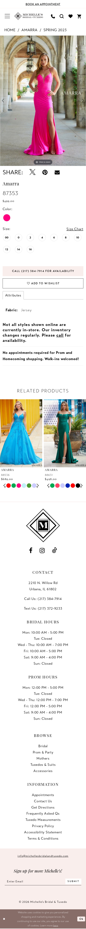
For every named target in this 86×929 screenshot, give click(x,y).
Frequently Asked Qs (43, 813)
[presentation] (21, 433)
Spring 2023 (55, 30)
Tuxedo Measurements (43, 820)
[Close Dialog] (4, 919)
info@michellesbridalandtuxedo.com (43, 856)
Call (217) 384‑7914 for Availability (43, 271)
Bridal (43, 746)
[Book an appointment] (43, 4)
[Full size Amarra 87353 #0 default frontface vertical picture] (43, 101)
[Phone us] (53, 16)
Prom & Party (43, 752)
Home (10, 30)
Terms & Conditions (43, 838)
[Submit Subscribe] (73, 881)
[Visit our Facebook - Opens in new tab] (30, 550)
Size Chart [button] (74, 229)
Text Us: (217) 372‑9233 (43, 608)
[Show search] (61, 16)
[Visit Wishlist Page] (70, 16)
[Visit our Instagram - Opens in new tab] (42, 550)
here (55, 925)
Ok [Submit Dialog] (81, 919)
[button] (7, 16)
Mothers (43, 758)
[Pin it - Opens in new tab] (45, 172)
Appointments (43, 795)
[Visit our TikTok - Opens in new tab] (54, 550)
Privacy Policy (43, 826)
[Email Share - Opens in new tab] (57, 172)
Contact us (43, 801)
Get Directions (42, 807)
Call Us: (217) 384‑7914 (43, 599)
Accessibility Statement (43, 832)
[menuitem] (7, 16)
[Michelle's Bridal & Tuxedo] (28, 16)
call (60, 335)
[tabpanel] (43, 101)
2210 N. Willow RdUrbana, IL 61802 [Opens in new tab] (42, 586)
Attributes (13, 295)
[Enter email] (43, 881)
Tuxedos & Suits (43, 765)
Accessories (42, 771)
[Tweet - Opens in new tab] (32, 172)
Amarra (29, 30)
